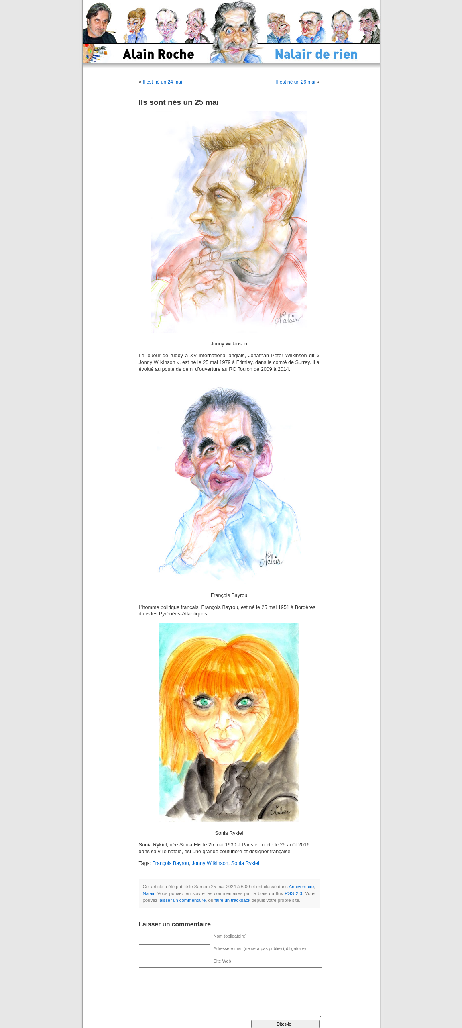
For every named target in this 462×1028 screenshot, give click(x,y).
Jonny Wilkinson (210, 863)
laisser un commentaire (182, 900)
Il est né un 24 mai (162, 82)
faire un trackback (232, 900)
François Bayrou (170, 863)
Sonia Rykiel (245, 863)
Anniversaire (301, 886)
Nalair (149, 893)
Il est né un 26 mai (295, 82)
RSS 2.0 (293, 893)
